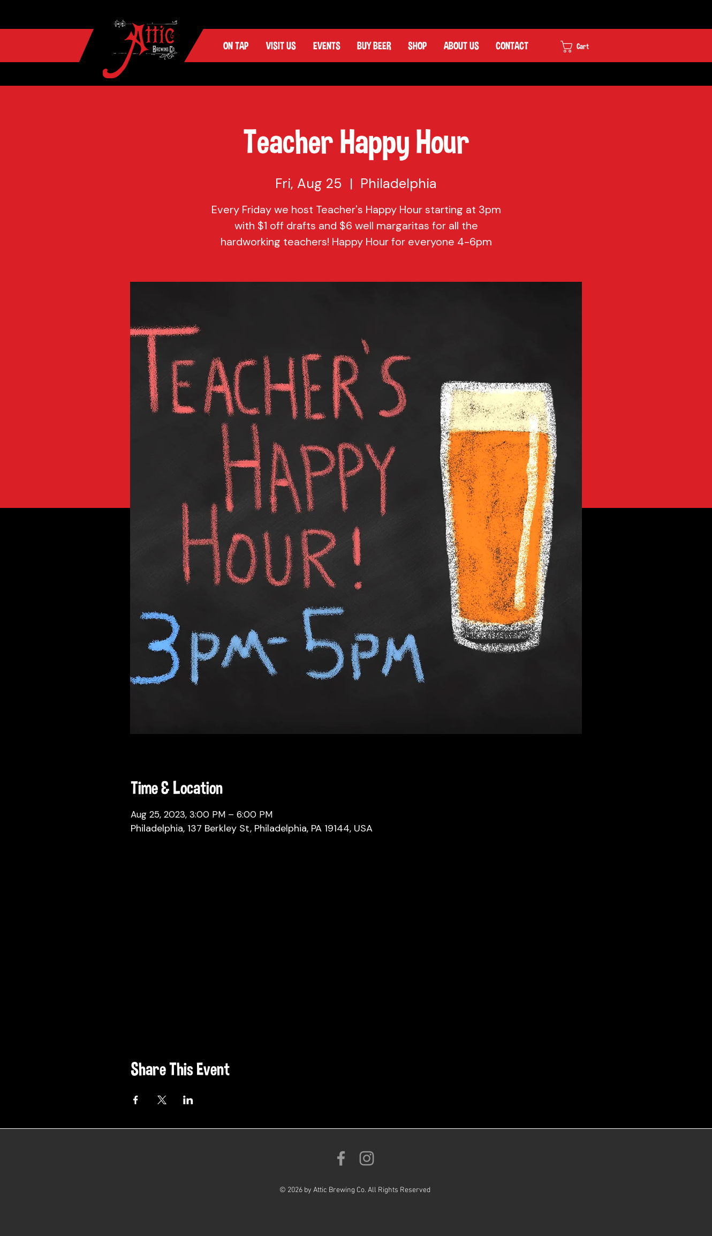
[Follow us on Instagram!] (366, 1158)
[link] (585, 47)
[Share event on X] (162, 1100)
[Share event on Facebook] (136, 1100)
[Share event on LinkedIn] (188, 1100)
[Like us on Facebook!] (341, 1158)
